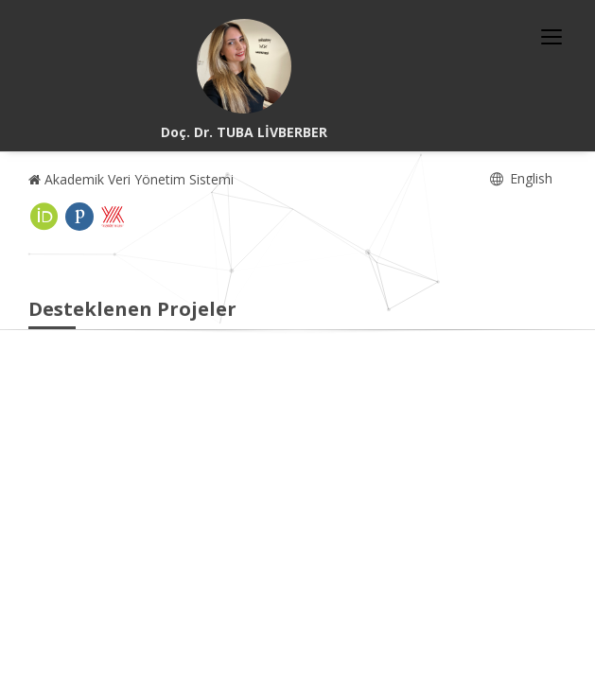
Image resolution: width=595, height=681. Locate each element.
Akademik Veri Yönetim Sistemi (131, 179)
